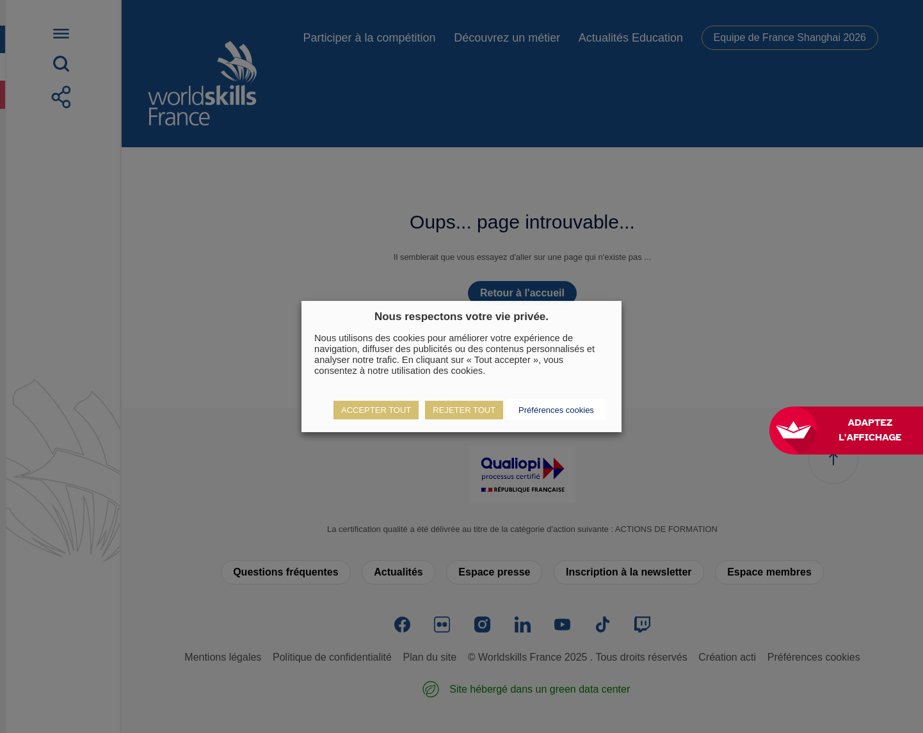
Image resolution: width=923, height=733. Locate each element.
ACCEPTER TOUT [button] (376, 410)
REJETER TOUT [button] (464, 410)
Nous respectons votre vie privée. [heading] (461, 316)
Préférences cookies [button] (556, 410)
